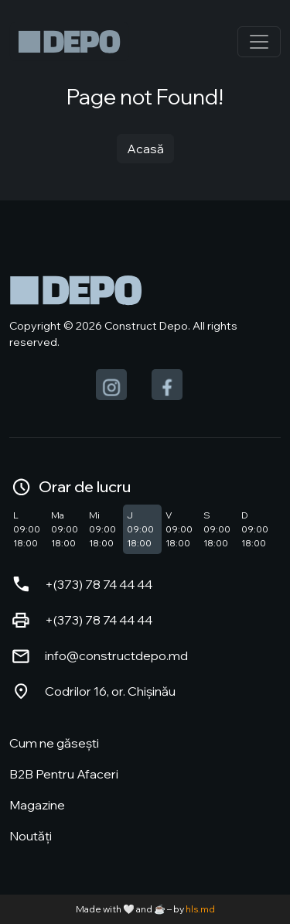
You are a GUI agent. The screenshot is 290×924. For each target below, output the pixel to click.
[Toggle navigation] (259, 41)
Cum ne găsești (54, 743)
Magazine (37, 805)
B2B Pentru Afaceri (63, 774)
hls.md (200, 909)
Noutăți (30, 836)
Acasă (145, 148)
